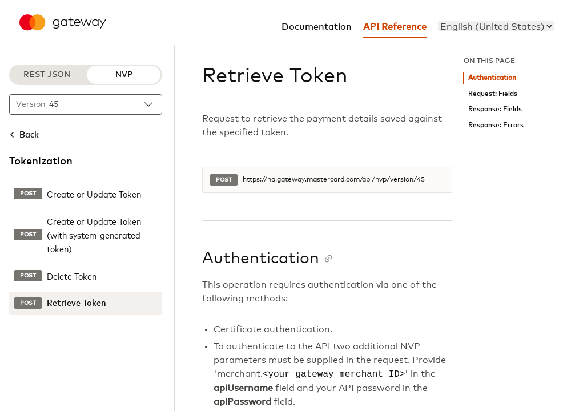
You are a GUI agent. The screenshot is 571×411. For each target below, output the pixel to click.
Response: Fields (495, 109)
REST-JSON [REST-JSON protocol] (46, 75)
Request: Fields (492, 94)
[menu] (496, 26)
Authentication (492, 78)
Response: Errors (496, 125)
